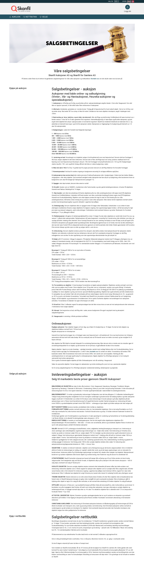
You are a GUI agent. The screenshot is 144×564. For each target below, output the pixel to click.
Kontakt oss (95, 79)
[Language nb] (133, 1)
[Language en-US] (129, 1)
